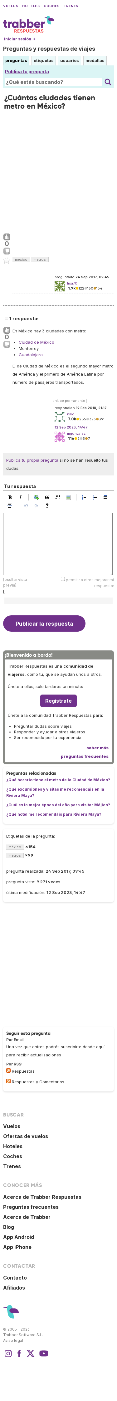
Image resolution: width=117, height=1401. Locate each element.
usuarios (69, 60)
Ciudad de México (36, 342)
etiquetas (44, 60)
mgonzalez (76, 433)
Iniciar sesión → (20, 39)
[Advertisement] (58, 171)
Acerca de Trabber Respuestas (42, 1197)
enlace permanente (68, 400)
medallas (95, 60)
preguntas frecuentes (85, 756)
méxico (21, 259)
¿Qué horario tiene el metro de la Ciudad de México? (58, 779)
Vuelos (10, 6)
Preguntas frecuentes (31, 1207)
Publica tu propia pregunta (32, 460)
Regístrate (58, 701)
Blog (8, 1227)
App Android (18, 1237)
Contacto (15, 1278)
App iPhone (17, 1247)
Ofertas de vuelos (25, 1136)
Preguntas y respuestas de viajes (49, 48)
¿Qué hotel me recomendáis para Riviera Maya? (53, 814)
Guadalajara (31, 354)
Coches (51, 6)
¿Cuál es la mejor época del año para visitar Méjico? (58, 805)
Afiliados (14, 1288)
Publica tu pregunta (27, 71)
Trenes (71, 6)
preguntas (16, 60)
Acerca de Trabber (27, 1217)
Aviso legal (13, 1340)
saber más (97, 747)
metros (40, 259)
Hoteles (31, 6)
